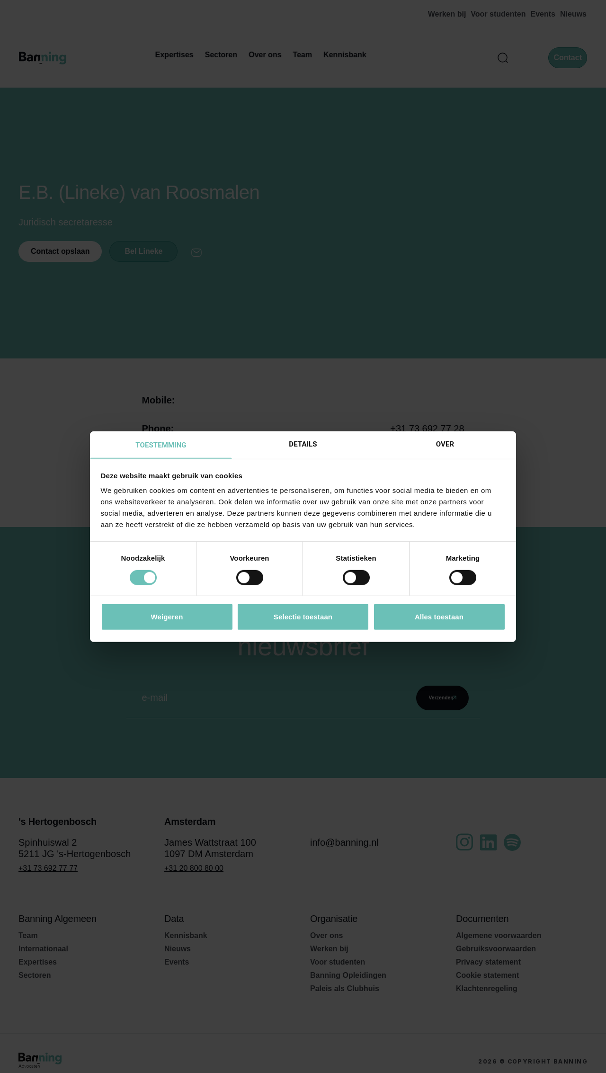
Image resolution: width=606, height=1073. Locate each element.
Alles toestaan (439, 617)
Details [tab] (303, 443)
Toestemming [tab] (160, 445)
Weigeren (167, 617)
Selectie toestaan (303, 617)
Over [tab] (445, 443)
